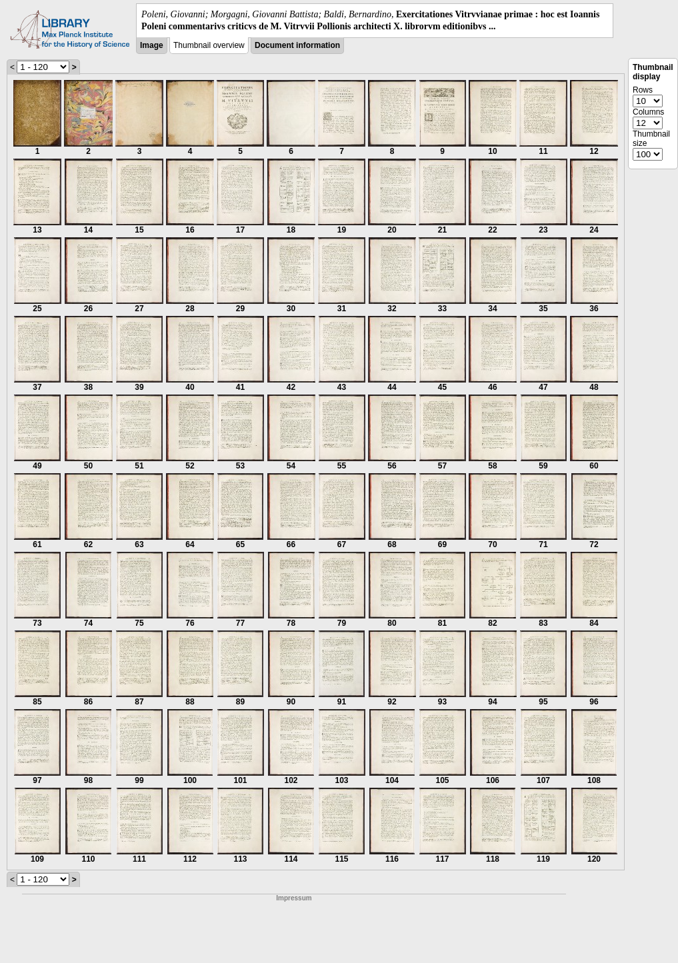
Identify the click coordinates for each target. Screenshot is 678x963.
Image (151, 45)
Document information (297, 45)
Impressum (293, 898)
